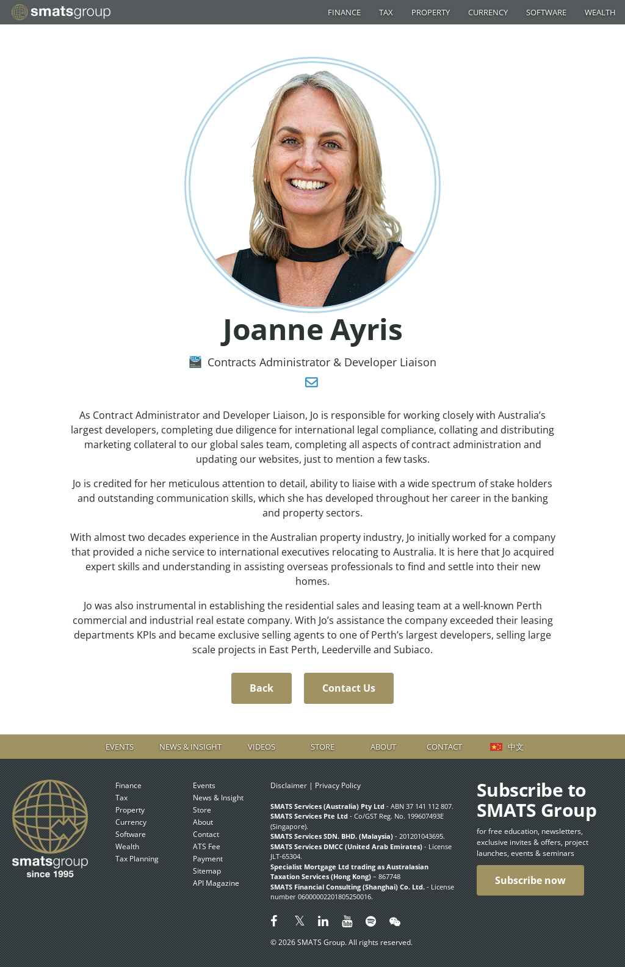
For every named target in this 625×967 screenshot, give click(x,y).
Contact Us (348, 688)
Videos (261, 746)
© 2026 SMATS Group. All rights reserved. (341, 942)
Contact (444, 746)
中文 (516, 746)
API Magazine (216, 883)
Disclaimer (288, 785)
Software (546, 12)
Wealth (600, 12)
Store (322, 746)
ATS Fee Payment (208, 852)
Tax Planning (137, 858)
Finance (344, 12)
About (383, 746)
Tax (386, 12)
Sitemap (207, 871)
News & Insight (190, 746)
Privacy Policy (338, 785)
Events (120, 746)
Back (261, 688)
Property (430, 12)
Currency (488, 12)
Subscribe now (530, 880)
